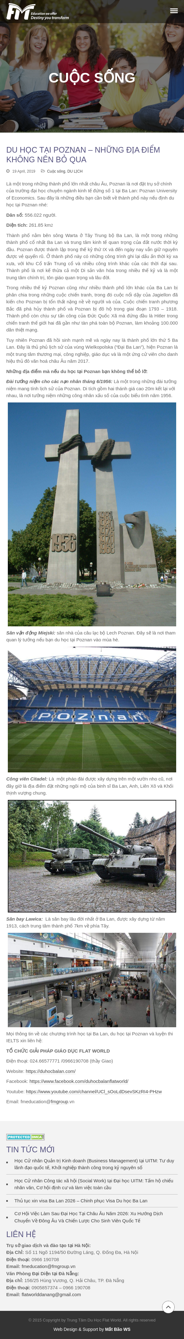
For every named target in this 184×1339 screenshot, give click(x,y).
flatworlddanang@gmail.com (51, 1294)
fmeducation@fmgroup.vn (48, 1266)
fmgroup (59, 1101)
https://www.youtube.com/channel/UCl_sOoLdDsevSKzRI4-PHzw (94, 1091)
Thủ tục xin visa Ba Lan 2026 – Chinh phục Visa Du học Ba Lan (80, 1200)
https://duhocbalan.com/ (50, 1071)
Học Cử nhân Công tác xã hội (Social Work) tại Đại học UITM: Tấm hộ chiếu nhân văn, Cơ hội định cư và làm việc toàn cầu (93, 1184)
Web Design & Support (76, 1329)
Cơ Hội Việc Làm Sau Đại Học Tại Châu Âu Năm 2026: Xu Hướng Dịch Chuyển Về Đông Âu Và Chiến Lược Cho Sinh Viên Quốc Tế (88, 1217)
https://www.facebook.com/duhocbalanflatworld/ (78, 1081)
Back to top (168, 1307)
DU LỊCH (75, 171)
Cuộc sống (56, 171)
